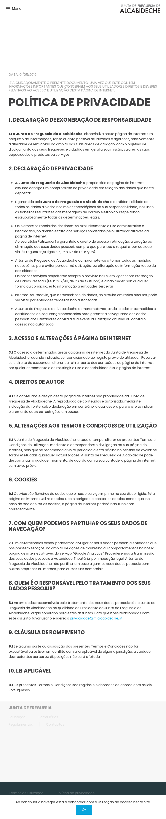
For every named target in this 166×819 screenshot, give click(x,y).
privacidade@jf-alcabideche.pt (96, 618)
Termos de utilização (26, 793)
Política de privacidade (76, 793)
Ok (84, 809)
